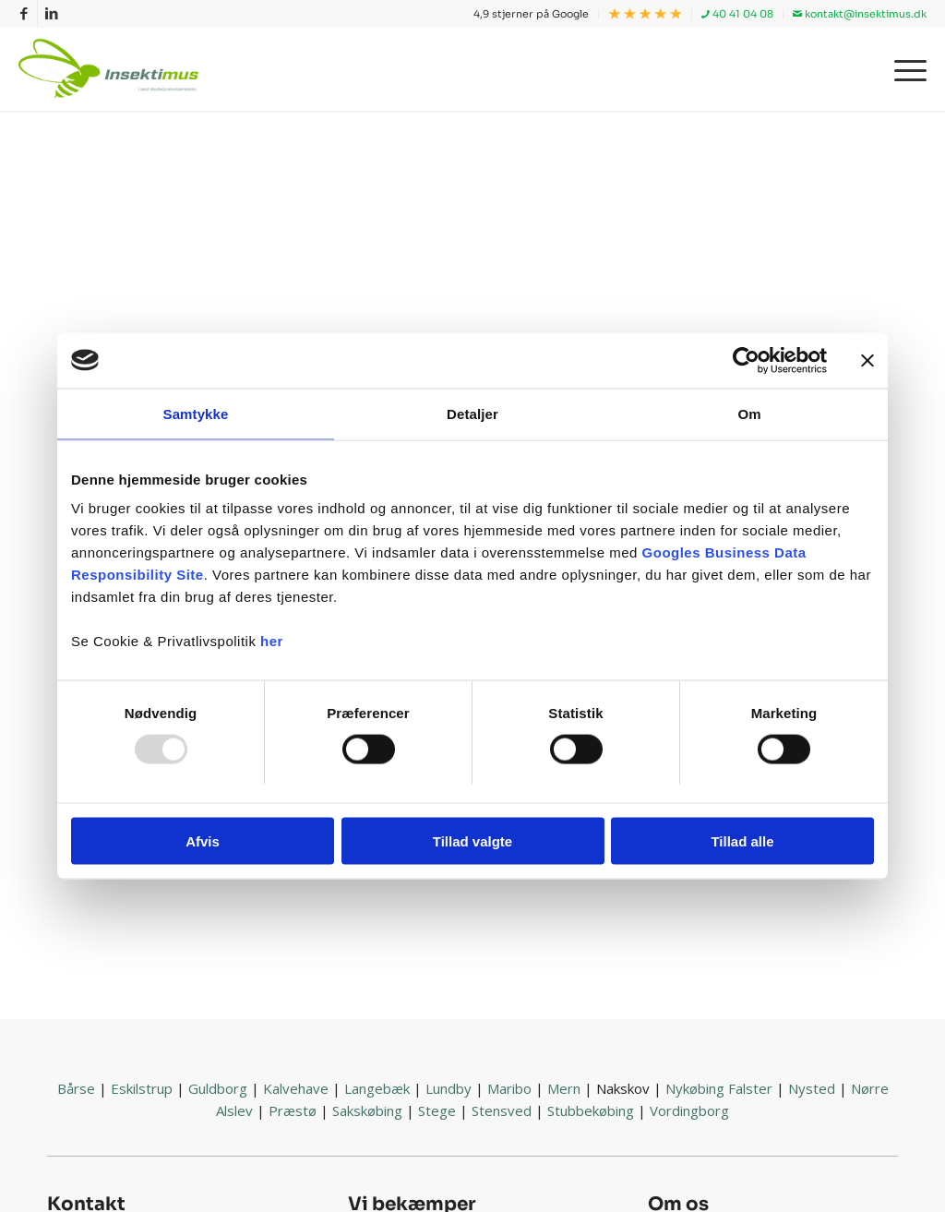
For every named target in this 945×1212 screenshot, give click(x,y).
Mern (563, 1088)
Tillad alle (742, 841)
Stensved (502, 1110)
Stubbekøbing (590, 1110)
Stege (437, 1110)
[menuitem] (531, 13)
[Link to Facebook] (23, 14)
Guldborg (217, 1088)
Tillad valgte (472, 841)
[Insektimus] (112, 69)
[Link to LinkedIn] (52, 14)
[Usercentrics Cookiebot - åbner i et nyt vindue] (746, 360)
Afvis (202, 841)
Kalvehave (296, 1088)
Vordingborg (689, 1110)
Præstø (293, 1110)
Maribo (509, 1088)
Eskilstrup (142, 1088)
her (271, 641)
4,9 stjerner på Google (531, 13)
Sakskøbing (367, 1110)
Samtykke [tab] (196, 413)
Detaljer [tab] (472, 413)
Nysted (811, 1088)
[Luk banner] (867, 360)
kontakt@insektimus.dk (860, 13)
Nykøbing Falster (718, 1088)
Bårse (76, 1088)
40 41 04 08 (737, 13)
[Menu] (904, 69)
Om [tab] (748, 413)
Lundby (448, 1088)
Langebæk (377, 1088)
